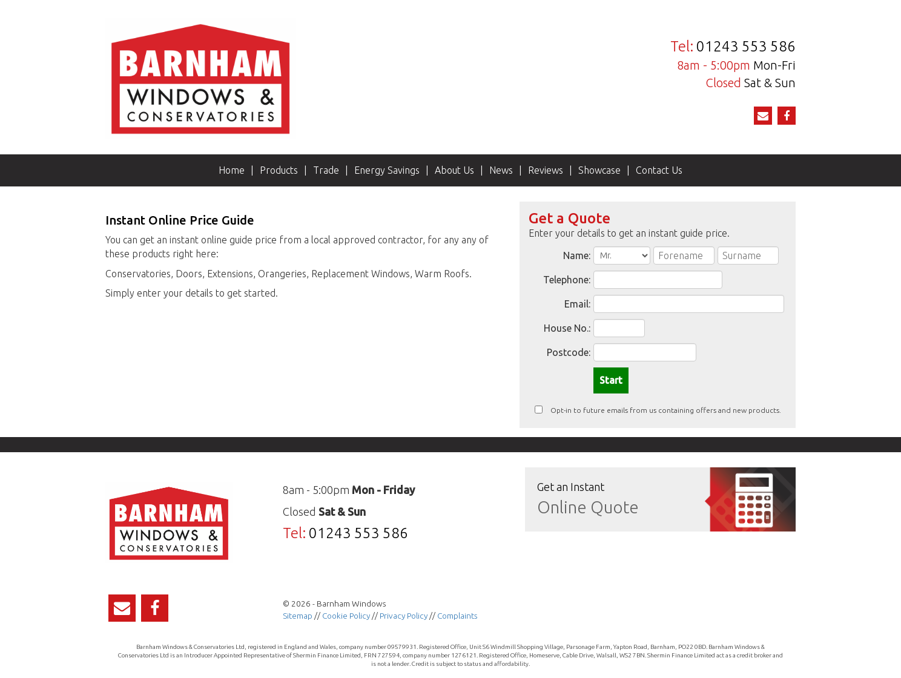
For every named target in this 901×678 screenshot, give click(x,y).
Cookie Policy (346, 615)
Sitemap (297, 615)
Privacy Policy (403, 615)
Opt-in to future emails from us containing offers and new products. (658, 410)
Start (610, 380)
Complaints (457, 615)
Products (279, 170)
